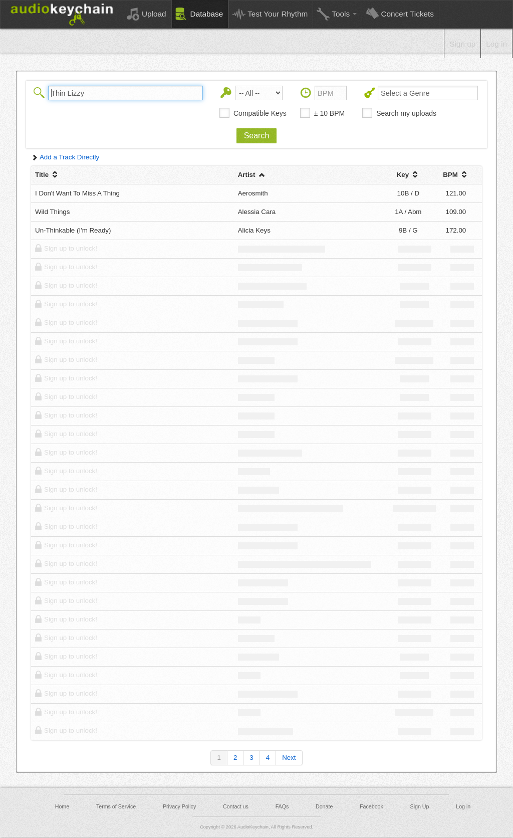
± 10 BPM (329, 113)
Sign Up (419, 806)
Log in (496, 44)
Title (47, 174)
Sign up (462, 44)
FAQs (282, 806)
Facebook (371, 806)
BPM (455, 174)
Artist (252, 174)
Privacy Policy (179, 806)
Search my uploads (406, 113)
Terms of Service (116, 806)
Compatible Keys (260, 113)
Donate (324, 806)
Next (289, 757)
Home (62, 806)
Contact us (235, 806)
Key (408, 174)
